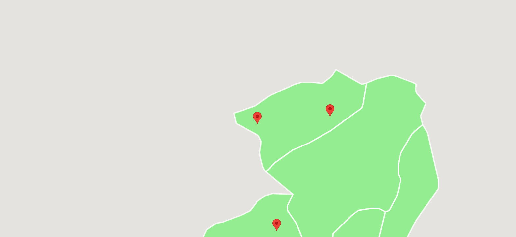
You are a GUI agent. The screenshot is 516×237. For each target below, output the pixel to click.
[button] (330, 110)
